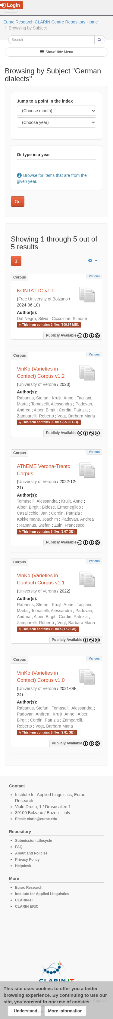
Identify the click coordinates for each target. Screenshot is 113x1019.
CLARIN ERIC (26, 906)
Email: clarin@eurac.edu (36, 819)
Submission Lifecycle (33, 841)
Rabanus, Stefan (32, 398)
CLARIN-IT (24, 900)
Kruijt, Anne (63, 398)
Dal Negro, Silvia (32, 318)
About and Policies (31, 853)
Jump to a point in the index (45, 101)
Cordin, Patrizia (73, 410)
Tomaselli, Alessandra (51, 404)
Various (94, 276)
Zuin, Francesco (69, 525)
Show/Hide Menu (56, 52)
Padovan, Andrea (77, 519)
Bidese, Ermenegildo (61, 507)
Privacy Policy (27, 859)
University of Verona (37, 384)
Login (10, 5)
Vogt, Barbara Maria (76, 416)
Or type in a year (33, 154)
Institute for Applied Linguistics (42, 894)
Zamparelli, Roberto (35, 416)
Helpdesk (23, 866)
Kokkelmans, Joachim (37, 519)
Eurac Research (28, 887)
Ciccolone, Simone (69, 318)
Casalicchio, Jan (32, 513)
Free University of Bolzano (43, 299)
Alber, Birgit (44, 410)
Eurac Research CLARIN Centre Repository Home (50, 22)
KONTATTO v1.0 (36, 291)
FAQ (19, 847)
